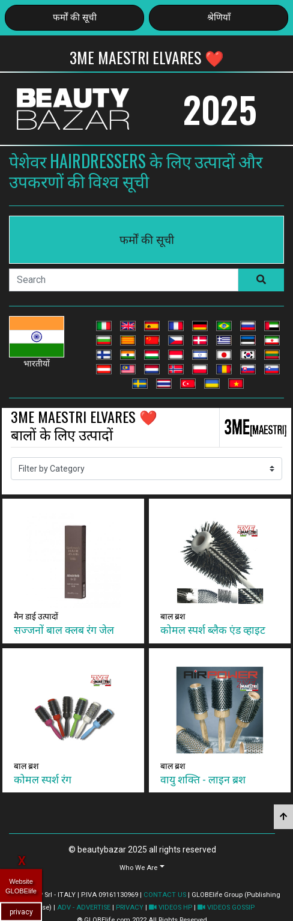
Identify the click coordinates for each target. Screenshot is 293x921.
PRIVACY (129, 907)
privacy (21, 911)
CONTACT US (164, 895)
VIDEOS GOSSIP (226, 907)
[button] (142, 867)
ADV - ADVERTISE (83, 907)
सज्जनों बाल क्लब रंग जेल (64, 629)
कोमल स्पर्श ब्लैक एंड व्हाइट (212, 629)
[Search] (123, 280)
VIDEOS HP (170, 907)
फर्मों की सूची (75, 17)
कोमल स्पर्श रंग (42, 778)
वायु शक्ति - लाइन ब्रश (203, 778)
